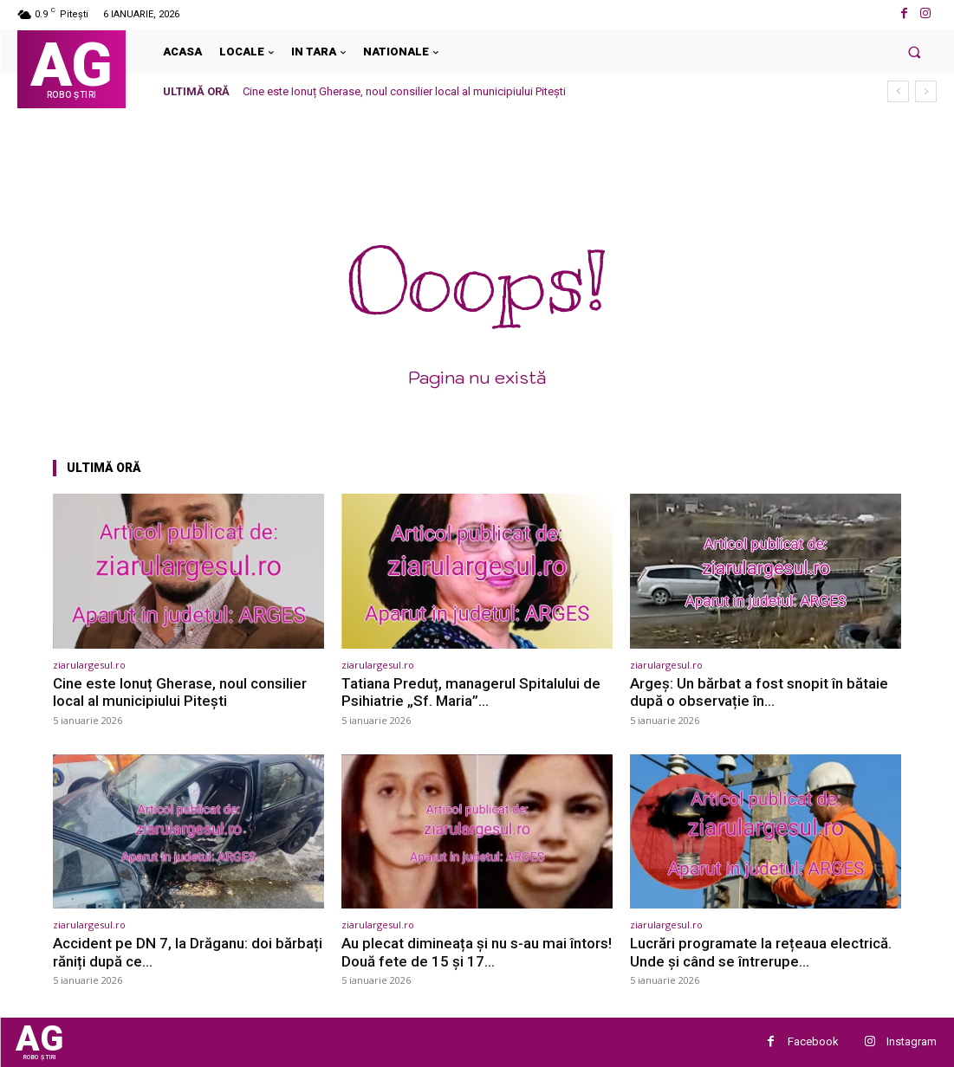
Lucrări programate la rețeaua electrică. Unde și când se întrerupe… (761, 951)
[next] (926, 91)
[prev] (898, 91)
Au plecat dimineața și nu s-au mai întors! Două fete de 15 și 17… (476, 951)
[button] (914, 51)
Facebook (813, 1041)
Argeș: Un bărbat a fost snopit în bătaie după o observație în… (759, 692)
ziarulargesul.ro (89, 664)
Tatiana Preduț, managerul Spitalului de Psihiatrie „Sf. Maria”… (471, 692)
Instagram (911, 1041)
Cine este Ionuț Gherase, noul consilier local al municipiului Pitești (404, 91)
